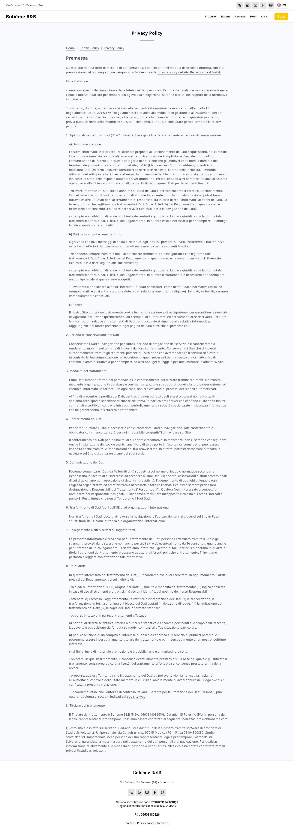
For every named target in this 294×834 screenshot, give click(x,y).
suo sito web (136, 696)
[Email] (255, 5)
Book (281, 16)
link (186, 326)
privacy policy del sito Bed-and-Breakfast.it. (189, 72)
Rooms (225, 16)
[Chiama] (239, 5)
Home (70, 48)
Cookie (130, 823)
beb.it (165, 823)
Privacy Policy (114, 48)
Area (264, 16)
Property (211, 16)
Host (253, 16)
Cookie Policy (89, 48)
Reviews (240, 16)
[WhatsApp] (247, 5)
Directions (166, 782)
